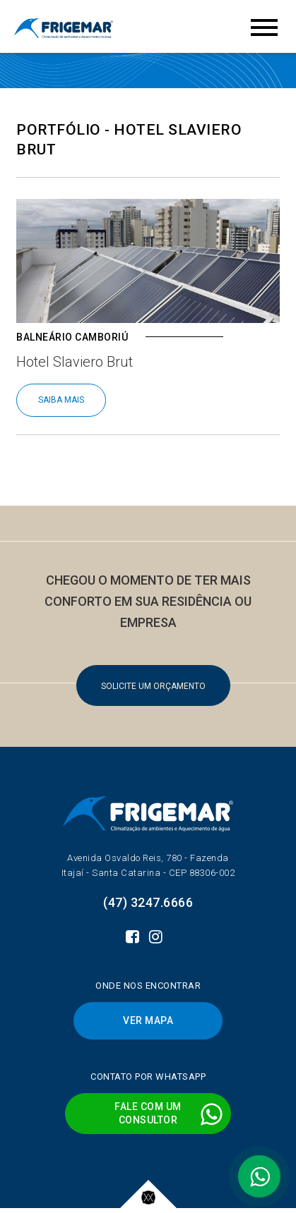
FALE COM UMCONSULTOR (168, 1114)
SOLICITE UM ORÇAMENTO (153, 686)
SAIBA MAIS (61, 400)
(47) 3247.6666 (148, 902)
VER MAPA (148, 1020)
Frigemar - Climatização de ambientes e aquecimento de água (63, 28)
